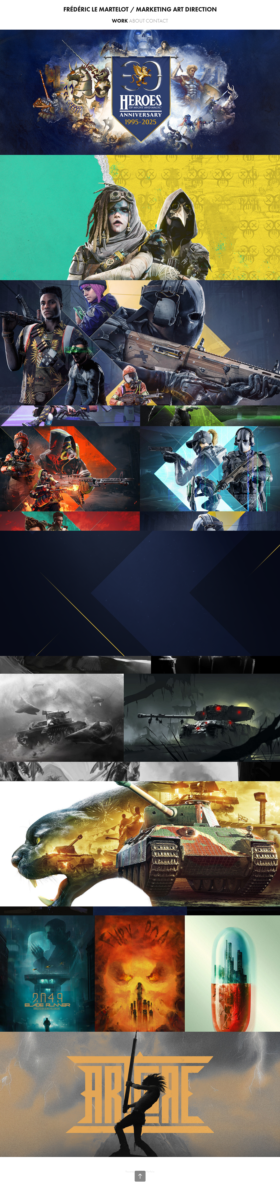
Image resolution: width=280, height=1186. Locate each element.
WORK (120, 21)
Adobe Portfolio (146, 1171)
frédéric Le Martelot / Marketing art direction (140, 9)
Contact (157, 21)
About (137, 21)
